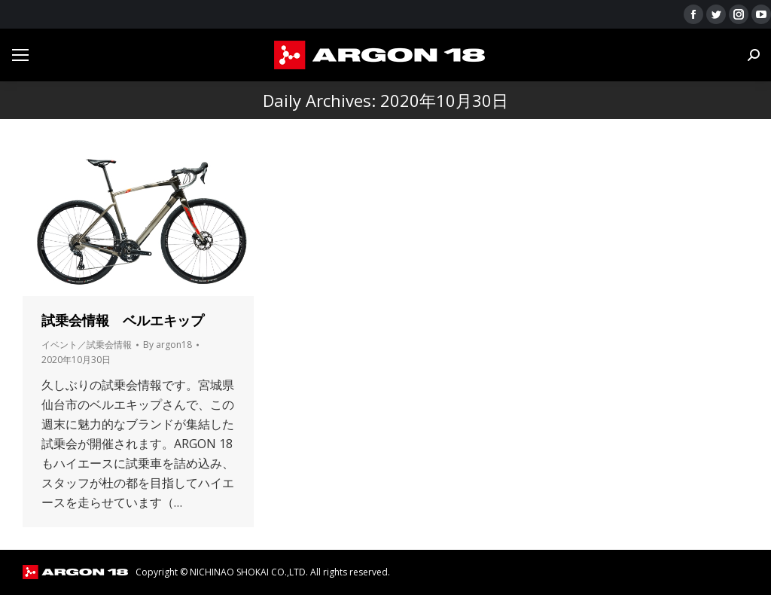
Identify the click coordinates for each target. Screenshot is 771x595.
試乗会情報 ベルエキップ (122, 320)
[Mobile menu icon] (20, 55)
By (167, 344)
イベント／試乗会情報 (86, 344)
